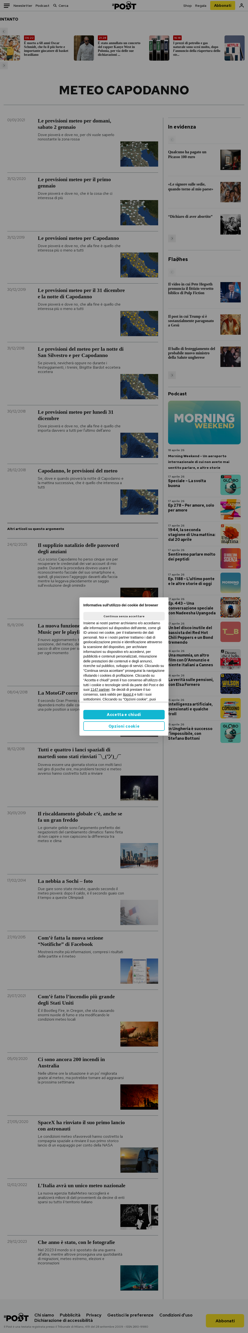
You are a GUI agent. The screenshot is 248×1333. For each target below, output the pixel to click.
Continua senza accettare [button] (124, 616)
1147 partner (100, 689)
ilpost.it (128, 694)
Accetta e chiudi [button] (124, 714)
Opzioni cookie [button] (124, 726)
